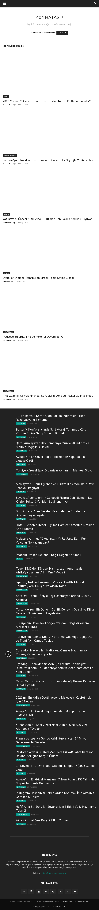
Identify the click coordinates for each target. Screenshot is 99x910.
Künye (19, 902)
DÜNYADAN (21, 464)
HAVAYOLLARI (8, 332)
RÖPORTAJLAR (22, 576)
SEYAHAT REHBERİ (10, 155)
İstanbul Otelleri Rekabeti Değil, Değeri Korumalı (48, 555)
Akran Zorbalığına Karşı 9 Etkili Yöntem (43, 820)
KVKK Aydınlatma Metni (64, 902)
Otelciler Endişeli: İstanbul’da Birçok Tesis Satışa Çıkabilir (39, 277)
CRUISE (6, 96)
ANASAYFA (62, 33)
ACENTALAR (21, 423)
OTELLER (6, 273)
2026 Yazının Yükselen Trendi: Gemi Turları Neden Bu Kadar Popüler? (47, 101)
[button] (4, 3)
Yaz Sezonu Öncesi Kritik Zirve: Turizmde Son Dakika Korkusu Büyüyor (47, 219)
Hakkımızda (28, 902)
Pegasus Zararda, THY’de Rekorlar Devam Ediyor (33, 336)
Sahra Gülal (8, 281)
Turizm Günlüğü (9, 105)
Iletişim (38, 902)
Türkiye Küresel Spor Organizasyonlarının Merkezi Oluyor (55, 470)
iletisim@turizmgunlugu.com (53, 873)
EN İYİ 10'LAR (21, 732)
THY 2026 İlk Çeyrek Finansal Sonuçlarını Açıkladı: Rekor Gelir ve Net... (48, 395)
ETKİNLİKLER (21, 492)
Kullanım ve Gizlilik (82, 902)
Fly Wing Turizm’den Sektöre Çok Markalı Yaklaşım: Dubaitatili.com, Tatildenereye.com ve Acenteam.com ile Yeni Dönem (54, 668)
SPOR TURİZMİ (22, 474)
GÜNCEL (6, 214)
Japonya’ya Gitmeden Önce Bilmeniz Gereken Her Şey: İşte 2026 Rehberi (48, 160)
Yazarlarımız (48, 902)
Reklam (12, 902)
